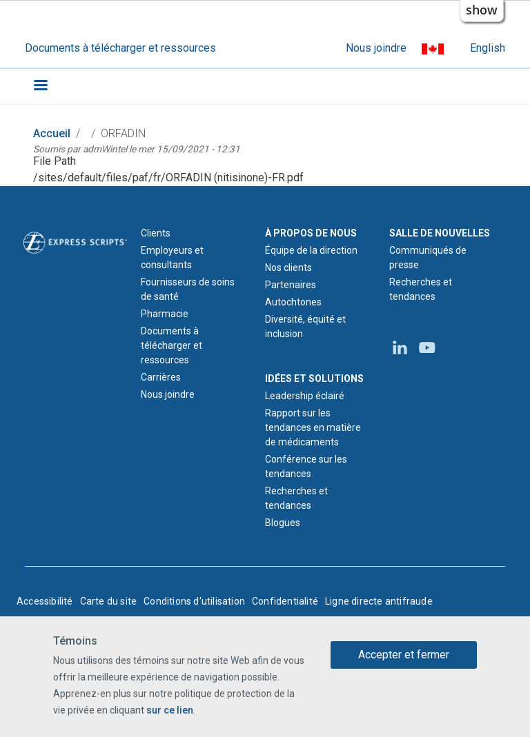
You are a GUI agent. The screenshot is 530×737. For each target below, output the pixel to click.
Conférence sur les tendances (306, 466)
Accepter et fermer (403, 654)
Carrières (161, 377)
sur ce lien (169, 710)
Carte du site (108, 601)
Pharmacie (164, 313)
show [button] (482, 9)
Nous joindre (376, 47)
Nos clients (288, 267)
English (487, 47)
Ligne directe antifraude (379, 601)
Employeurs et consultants (172, 257)
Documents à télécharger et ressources (120, 47)
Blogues (282, 522)
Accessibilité (45, 601)
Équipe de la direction (311, 250)
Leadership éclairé (304, 395)
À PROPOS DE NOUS (311, 233)
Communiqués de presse (428, 257)
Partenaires (290, 284)
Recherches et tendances (296, 498)
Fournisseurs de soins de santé (188, 289)
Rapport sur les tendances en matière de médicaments (313, 427)
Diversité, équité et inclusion (305, 326)
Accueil (51, 133)
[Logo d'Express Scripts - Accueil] (75, 241)
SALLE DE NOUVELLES (439, 233)
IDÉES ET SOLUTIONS (314, 378)
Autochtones (293, 301)
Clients (155, 233)
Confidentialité (285, 601)
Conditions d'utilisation (194, 601)
